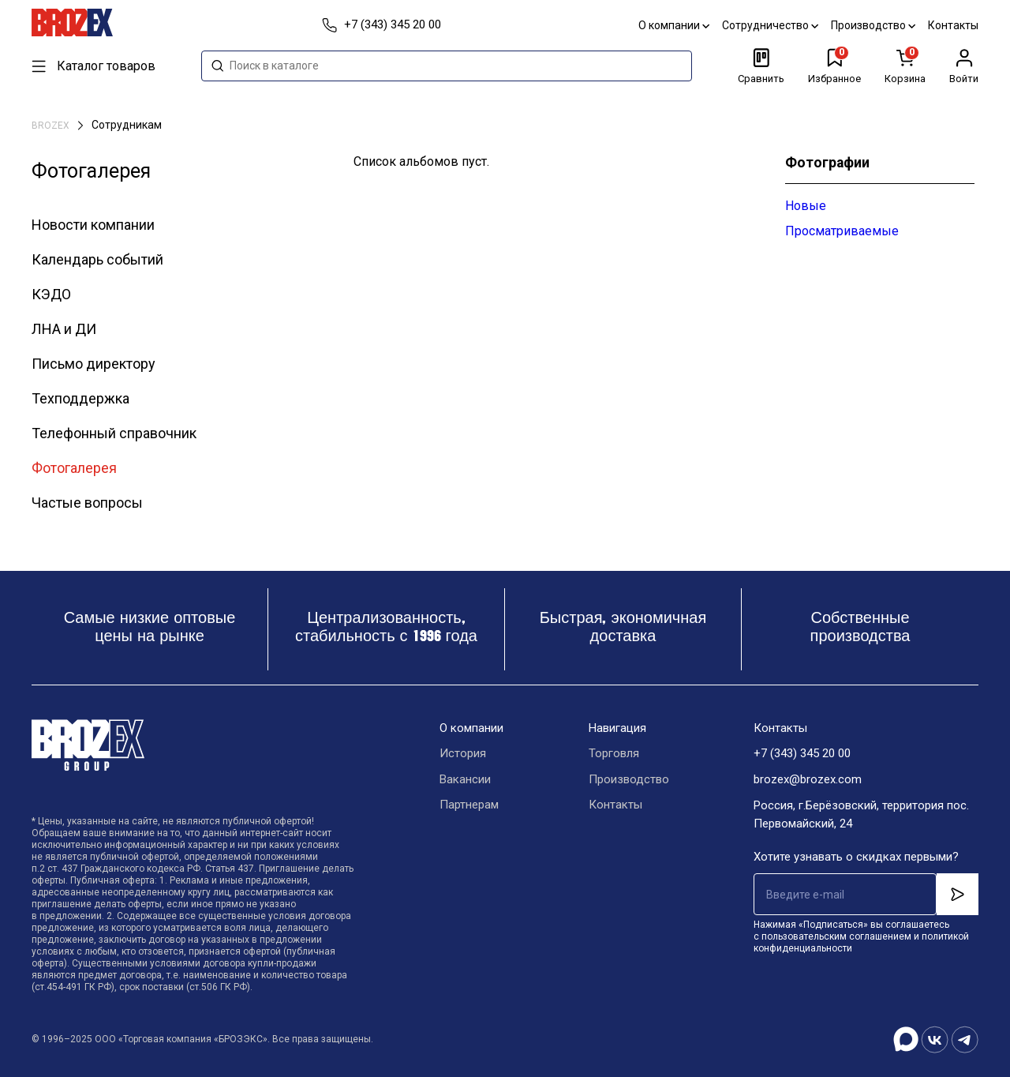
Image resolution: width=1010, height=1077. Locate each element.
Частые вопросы (87, 502)
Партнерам (469, 806)
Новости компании (93, 224)
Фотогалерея (74, 468)
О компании (673, 25)
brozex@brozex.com (808, 780)
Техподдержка (80, 398)
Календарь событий (97, 259)
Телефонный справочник (114, 433)
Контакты (953, 25)
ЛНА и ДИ (64, 329)
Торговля (614, 754)
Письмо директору (93, 363)
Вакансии (465, 780)
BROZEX (52, 125)
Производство (873, 25)
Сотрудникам (127, 124)
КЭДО (51, 294)
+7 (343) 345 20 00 (802, 754)
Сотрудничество (770, 25)
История (463, 754)
